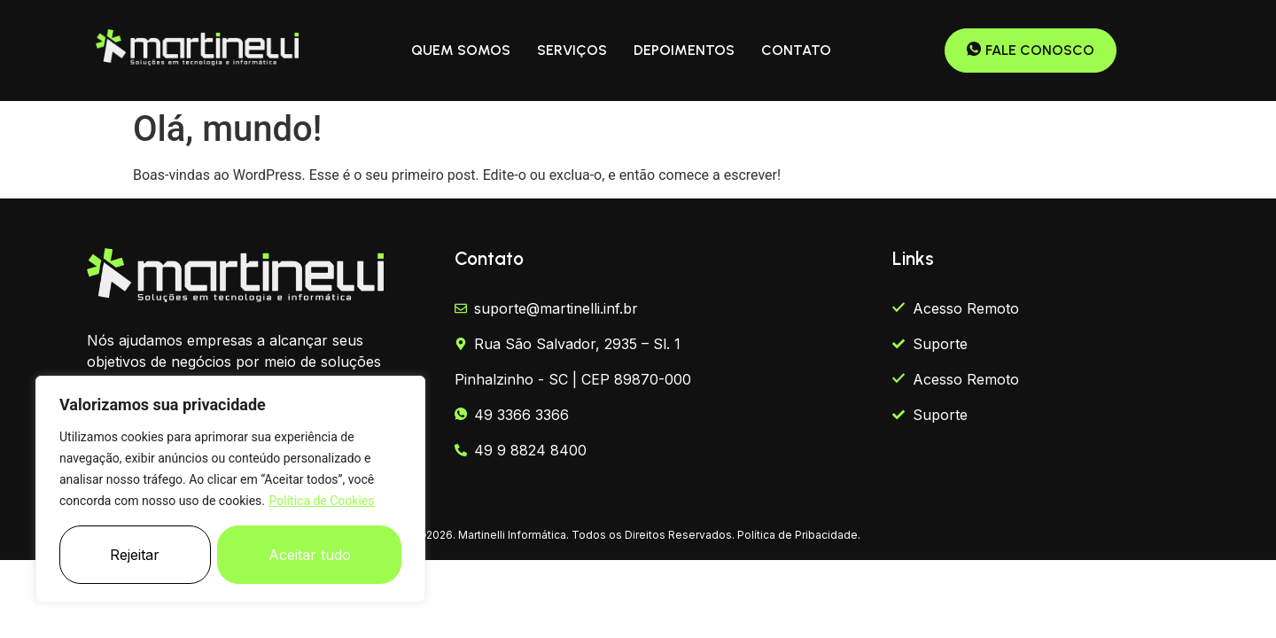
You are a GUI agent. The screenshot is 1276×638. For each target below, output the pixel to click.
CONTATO (796, 50)
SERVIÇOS (572, 50)
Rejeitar (135, 555)
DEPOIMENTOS (684, 50)
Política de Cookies (321, 501)
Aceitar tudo (309, 555)
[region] (230, 489)
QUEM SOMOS (460, 50)
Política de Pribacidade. (798, 534)
